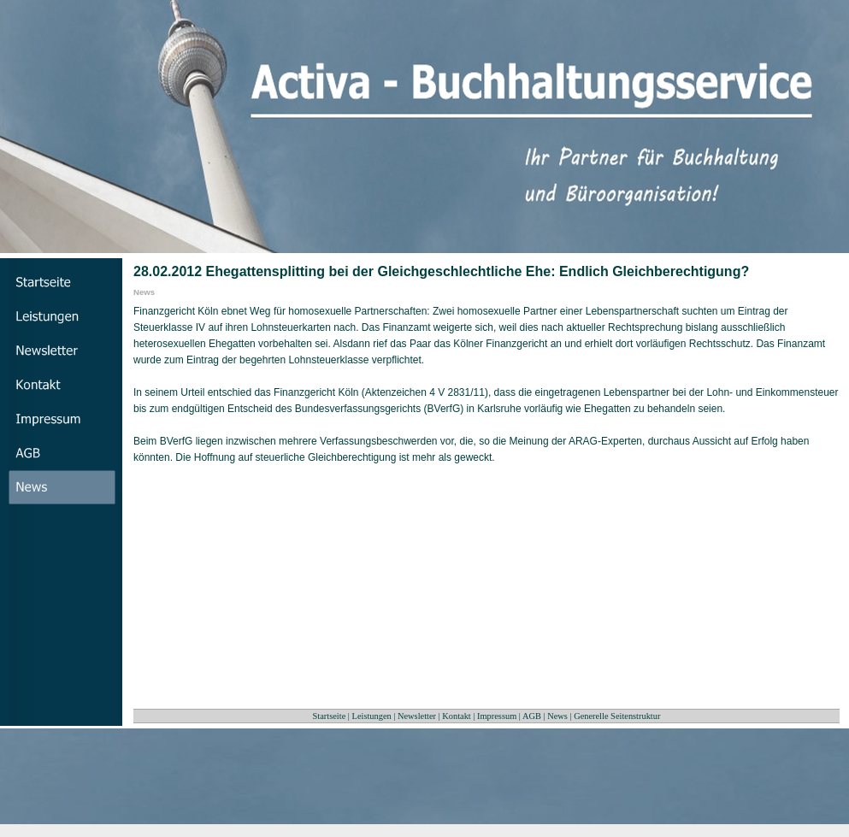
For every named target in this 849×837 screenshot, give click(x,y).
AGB (531, 716)
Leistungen (372, 716)
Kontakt (456, 716)
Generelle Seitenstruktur (617, 716)
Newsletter (417, 716)
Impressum (496, 716)
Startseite (329, 716)
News (557, 716)
